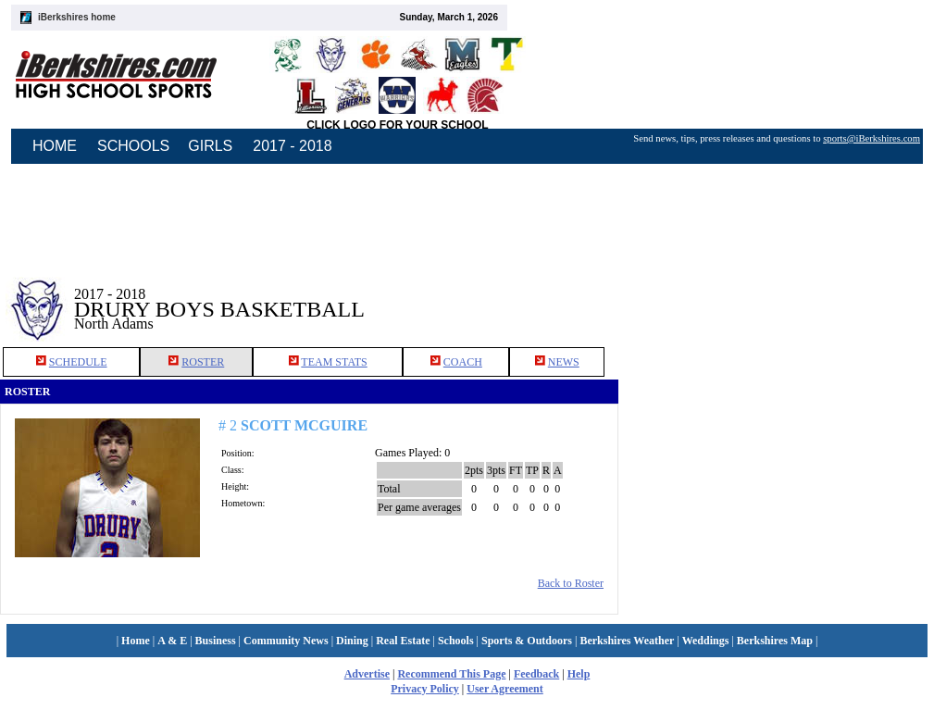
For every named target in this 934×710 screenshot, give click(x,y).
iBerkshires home (77, 17)
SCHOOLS (133, 146)
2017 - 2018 (292, 146)
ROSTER (202, 361)
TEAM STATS (334, 361)
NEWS (563, 361)
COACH (462, 361)
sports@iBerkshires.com (871, 138)
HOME (54, 146)
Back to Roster (571, 583)
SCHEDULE (78, 361)
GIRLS (210, 146)
